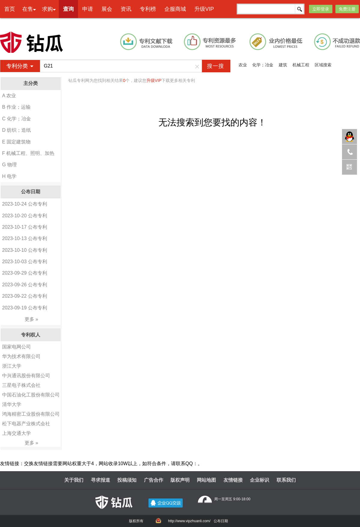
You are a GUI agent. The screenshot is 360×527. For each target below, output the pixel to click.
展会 (106, 9)
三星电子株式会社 (21, 385)
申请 (87, 9)
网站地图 (206, 480)
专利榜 (148, 9)
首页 (9, 9)
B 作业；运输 (16, 107)
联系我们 (286, 480)
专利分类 (17, 66)
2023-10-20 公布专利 (24, 215)
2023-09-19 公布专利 (24, 307)
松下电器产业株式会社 (26, 423)
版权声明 (180, 480)
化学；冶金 (262, 64)
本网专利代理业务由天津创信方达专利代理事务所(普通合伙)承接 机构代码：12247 (197, 22)
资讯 (126, 9)
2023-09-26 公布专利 (24, 284)
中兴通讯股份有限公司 (26, 375)
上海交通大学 (16, 433)
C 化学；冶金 (16, 118)
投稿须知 (126, 480)
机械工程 (300, 64)
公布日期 (221, 521)
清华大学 (11, 404)
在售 (27, 9)
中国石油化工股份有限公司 (31, 394)
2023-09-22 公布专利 (24, 296)
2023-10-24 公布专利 (24, 203)
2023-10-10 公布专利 (24, 250)
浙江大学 (11, 366)
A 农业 (9, 95)
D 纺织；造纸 (16, 130)
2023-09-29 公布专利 (24, 273)
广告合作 (153, 480)
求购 (47, 9)
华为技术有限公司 (21, 356)
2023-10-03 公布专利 (24, 261)
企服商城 (175, 9)
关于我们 (73, 480)
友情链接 (233, 480)
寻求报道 (100, 480)
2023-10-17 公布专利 (24, 227)
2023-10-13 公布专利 (24, 238)
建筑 (283, 64)
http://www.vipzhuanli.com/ (189, 521)
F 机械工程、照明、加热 (28, 153)
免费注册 (347, 9)
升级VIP (204, 9)
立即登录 (320, 9)
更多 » (31, 319)
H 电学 (9, 176)
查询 (68, 9)
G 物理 (9, 164)
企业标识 (259, 480)
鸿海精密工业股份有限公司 (31, 414)
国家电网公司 (16, 346)
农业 (242, 64)
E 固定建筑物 (16, 141)
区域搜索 (323, 64)
